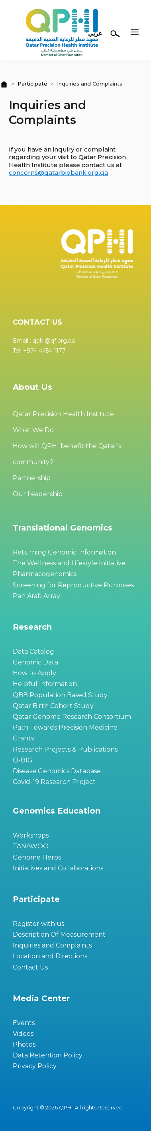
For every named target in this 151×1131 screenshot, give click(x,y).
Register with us (38, 924)
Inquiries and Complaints (52, 945)
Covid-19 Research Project (54, 782)
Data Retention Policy (47, 1055)
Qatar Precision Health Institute (63, 414)
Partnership (32, 478)
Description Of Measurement (59, 934)
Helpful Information (45, 684)
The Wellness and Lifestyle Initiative (69, 563)
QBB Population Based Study (60, 695)
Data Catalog (33, 651)
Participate (32, 83)
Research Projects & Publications (65, 749)
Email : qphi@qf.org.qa (44, 340)
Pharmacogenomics (44, 574)
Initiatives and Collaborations (58, 868)
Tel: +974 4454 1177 (39, 350)
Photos (24, 1044)
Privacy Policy (35, 1066)
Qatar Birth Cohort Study (53, 706)
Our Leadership (38, 494)
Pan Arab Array (36, 596)
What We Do (33, 430)
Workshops (31, 835)
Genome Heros (37, 857)
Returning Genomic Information (64, 552)
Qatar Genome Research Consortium (72, 716)
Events (24, 1023)
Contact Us (30, 967)
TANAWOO (31, 846)
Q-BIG (23, 760)
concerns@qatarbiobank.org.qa (58, 172)
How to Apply (34, 673)
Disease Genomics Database (57, 771)
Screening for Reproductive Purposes (73, 585)
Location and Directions (50, 956)
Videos (23, 1033)
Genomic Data (35, 662)
